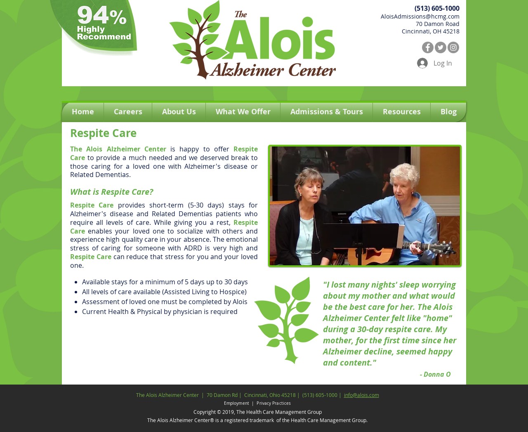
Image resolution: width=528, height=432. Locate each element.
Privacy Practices (274, 403)
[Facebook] (428, 47)
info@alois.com (361, 395)
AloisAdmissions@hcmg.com (420, 16)
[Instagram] (453, 47)
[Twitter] (440, 47)
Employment (237, 403)
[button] (243, 112)
